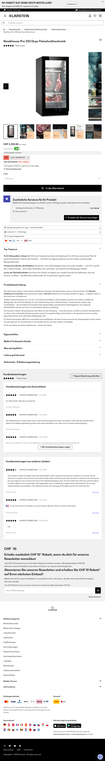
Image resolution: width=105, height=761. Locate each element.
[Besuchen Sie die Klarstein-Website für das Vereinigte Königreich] (30, 725)
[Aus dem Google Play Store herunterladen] (74, 726)
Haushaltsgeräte (15, 29)
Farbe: (5, 174)
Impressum (28, 750)
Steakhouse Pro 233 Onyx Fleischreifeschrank (19, 32)
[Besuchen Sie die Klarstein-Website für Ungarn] (43, 725)
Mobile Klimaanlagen (11, 628)
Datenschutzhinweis (95, 596)
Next (99, 86)
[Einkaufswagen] (100, 16)
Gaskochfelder (9, 675)
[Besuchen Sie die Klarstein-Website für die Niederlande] (26, 729)
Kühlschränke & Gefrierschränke (36, 29)
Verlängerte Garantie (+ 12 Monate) (29, 208)
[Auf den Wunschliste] (100, 40)
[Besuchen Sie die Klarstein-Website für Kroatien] (4, 729)
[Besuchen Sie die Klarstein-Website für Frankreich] (17, 725)
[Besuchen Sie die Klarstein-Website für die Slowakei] (34, 725)
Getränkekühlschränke (12, 656)
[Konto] (90, 16)
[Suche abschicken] (3, 23)
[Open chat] (100, 757)
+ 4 (93, 131)
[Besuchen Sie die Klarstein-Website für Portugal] (30, 729)
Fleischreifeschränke (58, 29)
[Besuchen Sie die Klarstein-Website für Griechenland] (38, 730)
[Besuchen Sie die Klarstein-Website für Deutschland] (4, 725)
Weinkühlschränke (10, 623)
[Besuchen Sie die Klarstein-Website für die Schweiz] (13, 725)
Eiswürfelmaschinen (11, 652)
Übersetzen (95, 492)
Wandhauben (8, 666)
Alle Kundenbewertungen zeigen (55, 447)
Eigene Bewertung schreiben (86, 376)
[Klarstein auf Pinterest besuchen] (20, 746)
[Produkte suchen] (52, 22)
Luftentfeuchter (9, 633)
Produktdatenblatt (8, 148)
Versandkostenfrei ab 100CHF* (90, 10)
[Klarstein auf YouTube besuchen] (15, 746)
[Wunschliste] (95, 16)
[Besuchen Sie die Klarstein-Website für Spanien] (26, 725)
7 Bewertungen (20, 45)
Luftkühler (7, 661)
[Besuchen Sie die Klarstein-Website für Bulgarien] (13, 729)
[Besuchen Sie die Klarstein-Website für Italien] (21, 725)
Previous (6, 86)
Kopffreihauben (9, 642)
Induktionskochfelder (11, 670)
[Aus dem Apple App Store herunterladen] (59, 726)
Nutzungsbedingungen (79, 734)
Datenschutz (8, 750)
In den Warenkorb (52, 188)
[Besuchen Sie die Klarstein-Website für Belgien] (21, 729)
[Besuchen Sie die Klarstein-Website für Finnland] (17, 729)
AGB (18, 750)
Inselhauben (8, 637)
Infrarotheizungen (10, 647)
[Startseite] (6, 29)
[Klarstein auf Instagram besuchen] (4, 746)
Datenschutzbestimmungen (61, 734)
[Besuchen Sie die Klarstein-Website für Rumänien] (9, 729)
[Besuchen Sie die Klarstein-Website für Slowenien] (34, 729)
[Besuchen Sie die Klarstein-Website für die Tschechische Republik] (38, 725)
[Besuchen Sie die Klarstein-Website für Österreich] (9, 725)
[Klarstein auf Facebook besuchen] (10, 746)
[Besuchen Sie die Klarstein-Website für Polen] (47, 725)
